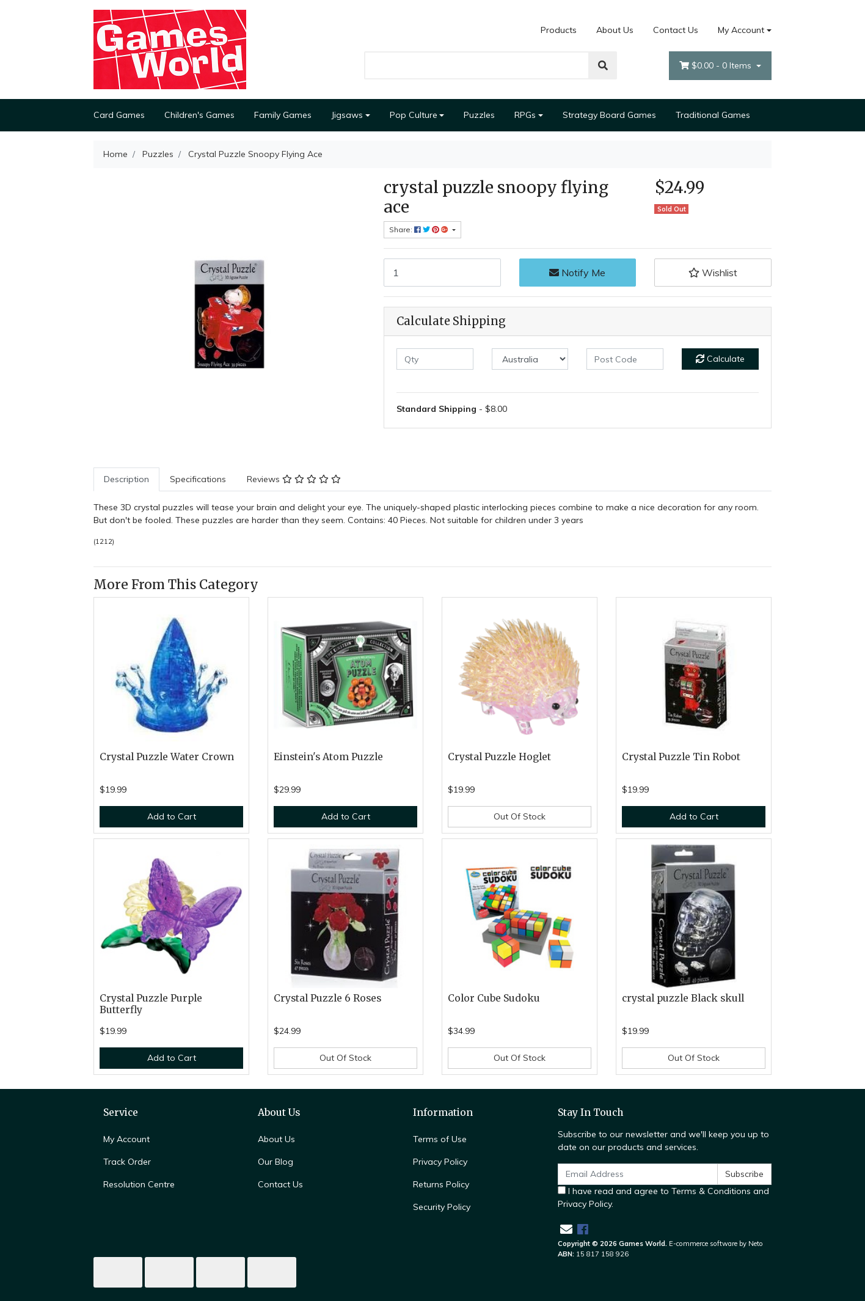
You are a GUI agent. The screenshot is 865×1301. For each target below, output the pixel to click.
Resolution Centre (139, 1184)
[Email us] (566, 1229)
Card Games (119, 114)
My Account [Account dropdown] (741, 29)
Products (559, 29)
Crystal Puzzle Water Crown (167, 757)
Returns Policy (441, 1184)
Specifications (198, 479)
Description (126, 479)
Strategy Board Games (609, 114)
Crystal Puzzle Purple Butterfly (151, 1004)
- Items (716, 65)
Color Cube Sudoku (494, 998)
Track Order (127, 1161)
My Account (126, 1139)
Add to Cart (171, 816)
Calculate (720, 358)
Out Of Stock (520, 816)
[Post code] (624, 359)
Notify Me (577, 272)
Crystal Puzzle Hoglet (499, 757)
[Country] (530, 359)
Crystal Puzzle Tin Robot (681, 757)
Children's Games (199, 114)
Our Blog (275, 1161)
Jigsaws (347, 114)
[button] (713, 272)
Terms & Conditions (711, 1191)
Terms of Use (440, 1139)
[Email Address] (638, 1174)
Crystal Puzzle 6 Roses (327, 998)
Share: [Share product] (419, 229)
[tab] (126, 479)
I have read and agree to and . (663, 1197)
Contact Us (675, 29)
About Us (614, 29)
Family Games (283, 114)
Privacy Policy (440, 1161)
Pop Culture (413, 114)
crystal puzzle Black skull (683, 998)
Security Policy (441, 1206)
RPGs (525, 114)
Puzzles (479, 114)
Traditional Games (713, 114)
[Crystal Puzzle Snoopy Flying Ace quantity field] (442, 272)
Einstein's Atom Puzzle (328, 757)
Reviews (294, 479)
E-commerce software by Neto (716, 1243)
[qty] (434, 359)
